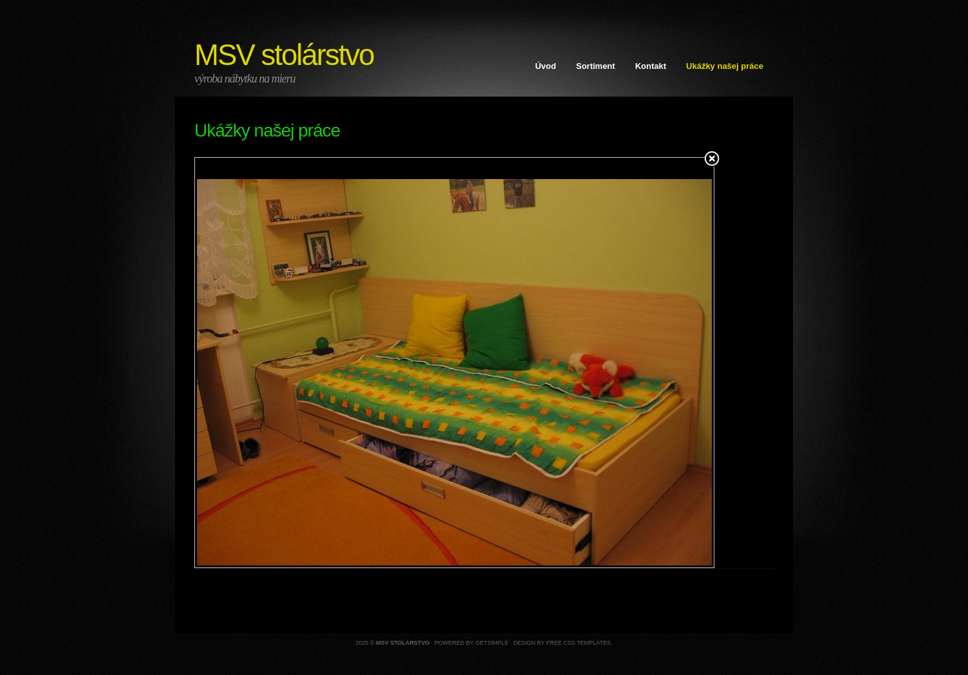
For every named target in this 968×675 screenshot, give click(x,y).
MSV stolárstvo (284, 55)
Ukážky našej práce (724, 66)
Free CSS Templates (578, 643)
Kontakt (650, 66)
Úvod (545, 66)
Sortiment (595, 66)
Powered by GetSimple (471, 643)
